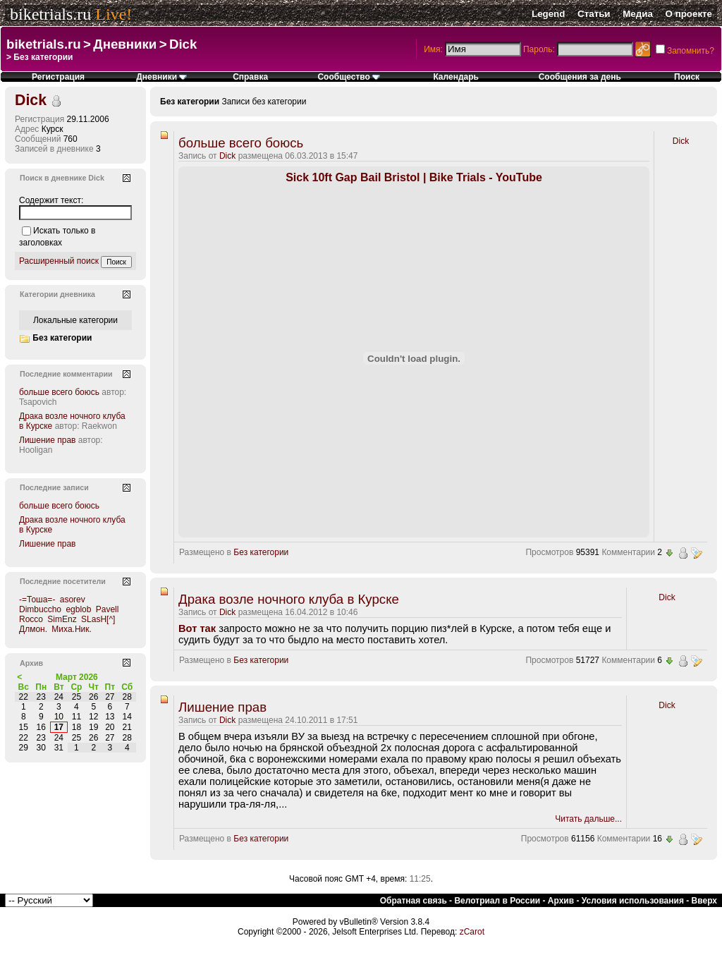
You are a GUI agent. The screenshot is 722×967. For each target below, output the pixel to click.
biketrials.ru (50, 14)
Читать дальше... (588, 819)
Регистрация (58, 77)
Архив (561, 901)
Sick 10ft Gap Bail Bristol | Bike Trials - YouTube (414, 177)
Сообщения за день (580, 77)
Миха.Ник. (71, 629)
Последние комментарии (66, 374)
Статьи (593, 13)
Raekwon (99, 426)
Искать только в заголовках (57, 237)
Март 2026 (77, 677)
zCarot (472, 932)
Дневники (125, 44)
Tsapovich (37, 402)
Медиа (638, 13)
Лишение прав (222, 707)
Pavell (107, 609)
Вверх (704, 901)
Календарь (456, 77)
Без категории (260, 552)
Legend (548, 13)
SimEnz (61, 619)
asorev (72, 599)
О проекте (689, 13)
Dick (183, 44)
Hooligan (35, 450)
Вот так (197, 628)
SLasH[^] (98, 619)
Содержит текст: (51, 200)
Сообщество (348, 77)
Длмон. (33, 629)
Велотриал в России (497, 901)
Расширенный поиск (59, 261)
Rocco (31, 619)
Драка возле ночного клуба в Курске (288, 599)
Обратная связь (413, 901)
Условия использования (633, 901)
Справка (250, 77)
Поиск (686, 77)
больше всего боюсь (240, 142)
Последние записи (54, 487)
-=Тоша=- (37, 599)
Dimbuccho (40, 609)
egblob (78, 609)
